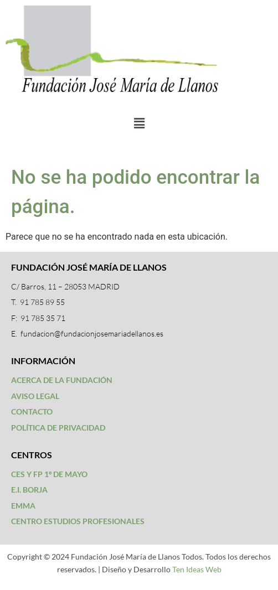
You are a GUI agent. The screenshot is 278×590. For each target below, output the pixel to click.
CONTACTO (32, 411)
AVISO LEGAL (35, 396)
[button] (139, 123)
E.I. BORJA (29, 489)
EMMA (23, 505)
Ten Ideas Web (197, 569)
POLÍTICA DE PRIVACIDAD (58, 427)
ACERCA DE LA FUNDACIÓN (61, 380)
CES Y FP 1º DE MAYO (49, 474)
